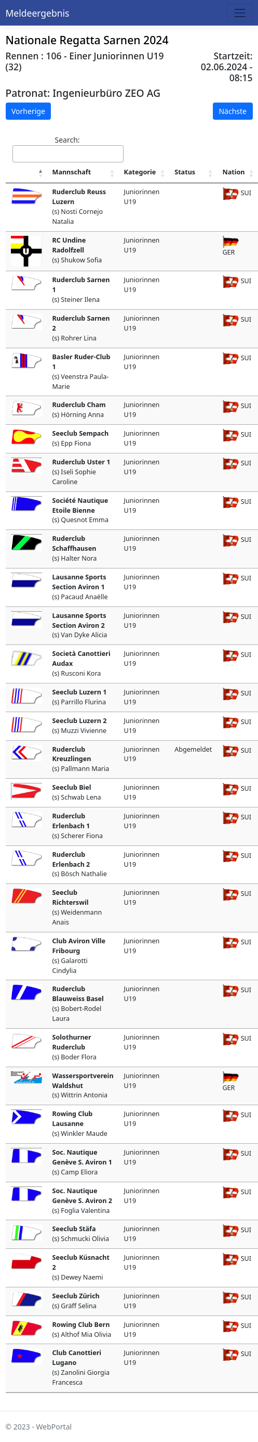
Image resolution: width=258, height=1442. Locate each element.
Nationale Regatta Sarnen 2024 (87, 39)
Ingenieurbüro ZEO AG (106, 93)
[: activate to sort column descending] (26, 172)
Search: (68, 148)
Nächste (233, 111)
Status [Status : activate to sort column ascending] (184, 172)
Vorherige (28, 111)
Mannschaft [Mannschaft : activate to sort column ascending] (71, 172)
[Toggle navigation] (239, 13)
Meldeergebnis (38, 13)
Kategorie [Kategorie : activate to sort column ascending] (140, 172)
